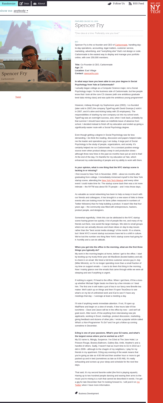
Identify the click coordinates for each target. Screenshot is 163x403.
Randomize (8, 3)
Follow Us (119, 3)
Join (26, 3)
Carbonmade (121, 45)
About (41, 3)
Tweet (18, 97)
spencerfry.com (91, 73)
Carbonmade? (107, 84)
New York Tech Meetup (112, 180)
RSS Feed (138, 3)
